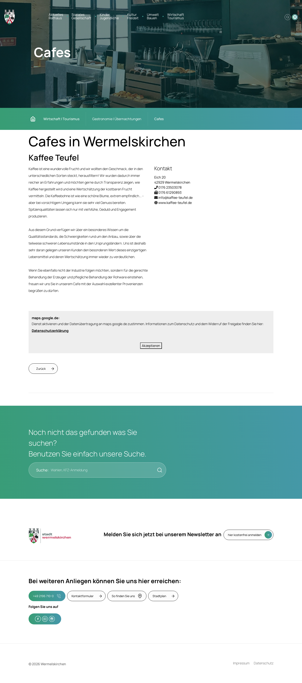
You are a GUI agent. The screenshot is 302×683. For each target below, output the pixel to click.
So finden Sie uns (127, 596)
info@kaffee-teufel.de (173, 197)
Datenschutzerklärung (50, 330)
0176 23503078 (168, 187)
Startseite (35, 119)
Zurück (41, 369)
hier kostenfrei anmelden (244, 535)
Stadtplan (159, 596)
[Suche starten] (158, 470)
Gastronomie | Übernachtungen (116, 119)
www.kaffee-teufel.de (173, 202)
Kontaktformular (83, 596)
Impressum (241, 663)
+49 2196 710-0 (47, 596)
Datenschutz (263, 663)
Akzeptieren (151, 345)
